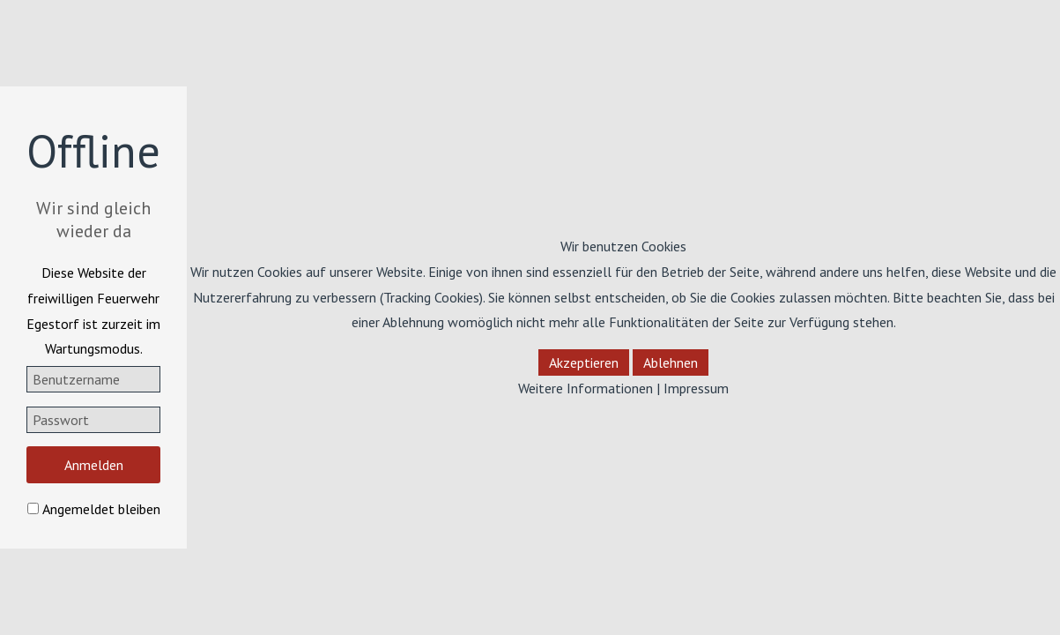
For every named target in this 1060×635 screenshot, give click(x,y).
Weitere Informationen (585, 388)
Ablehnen (670, 362)
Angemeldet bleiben (101, 509)
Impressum (696, 388)
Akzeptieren (584, 362)
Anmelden (93, 465)
